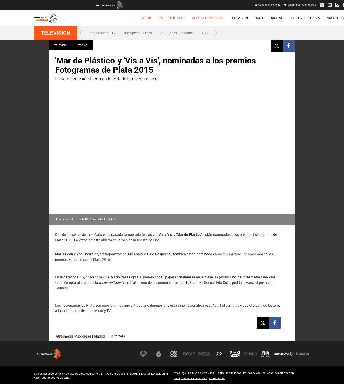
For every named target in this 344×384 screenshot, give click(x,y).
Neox (173, 353)
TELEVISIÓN (177, 18)
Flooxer (302, 353)
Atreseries (219, 353)
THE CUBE (116, 18)
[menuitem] (85, 18)
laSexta (158, 353)
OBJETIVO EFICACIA (243, 18)
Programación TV (102, 33)
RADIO (197, 18)
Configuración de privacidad (190, 378)
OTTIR (84, 18)
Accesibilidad (217, 378)
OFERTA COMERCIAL (146, 18)
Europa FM (250, 353)
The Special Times (137, 33)
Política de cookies (254, 373)
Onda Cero (235, 353)
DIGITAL (215, 18)
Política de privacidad (201, 373)
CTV (205, 33)
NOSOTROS (273, 18)
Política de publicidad (228, 373)
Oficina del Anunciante (238, 5)
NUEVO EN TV (298, 18)
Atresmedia (49, 354)
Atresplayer (284, 353)
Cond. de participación (280, 373)
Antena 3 (143, 353)
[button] (80, 33)
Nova (189, 353)
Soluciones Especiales (176, 33)
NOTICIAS (81, 45)
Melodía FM (265, 353)
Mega (204, 353)
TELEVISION (55, 33)
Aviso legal (180, 373)
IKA (98, 18)
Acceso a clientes (207, 5)
